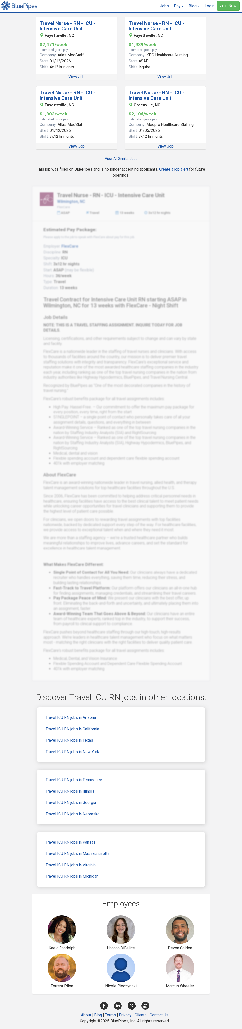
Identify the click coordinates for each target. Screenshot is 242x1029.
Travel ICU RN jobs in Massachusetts (78, 853)
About (86, 1015)
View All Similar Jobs (121, 158)
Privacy (125, 1015)
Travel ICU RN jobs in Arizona (71, 717)
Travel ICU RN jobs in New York (72, 751)
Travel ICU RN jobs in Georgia (71, 802)
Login (209, 6)
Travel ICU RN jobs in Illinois (70, 791)
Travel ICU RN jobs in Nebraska (72, 814)
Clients (141, 1015)
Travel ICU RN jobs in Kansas (71, 842)
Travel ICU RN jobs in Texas (69, 740)
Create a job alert (173, 169)
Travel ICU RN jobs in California (72, 729)
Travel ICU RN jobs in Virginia (71, 865)
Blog (98, 1015)
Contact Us (159, 1015)
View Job (76, 76)
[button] (178, 6)
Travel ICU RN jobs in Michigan (72, 876)
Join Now (228, 5)
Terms (110, 1015)
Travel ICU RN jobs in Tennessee (74, 779)
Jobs (164, 6)
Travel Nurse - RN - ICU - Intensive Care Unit (68, 26)
